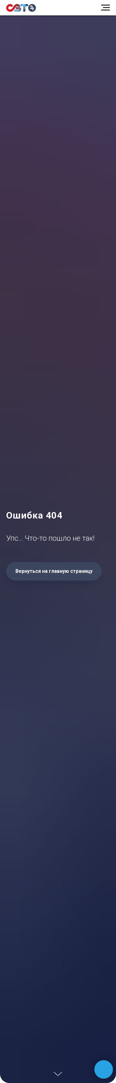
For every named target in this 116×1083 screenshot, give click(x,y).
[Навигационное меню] (105, 8)
